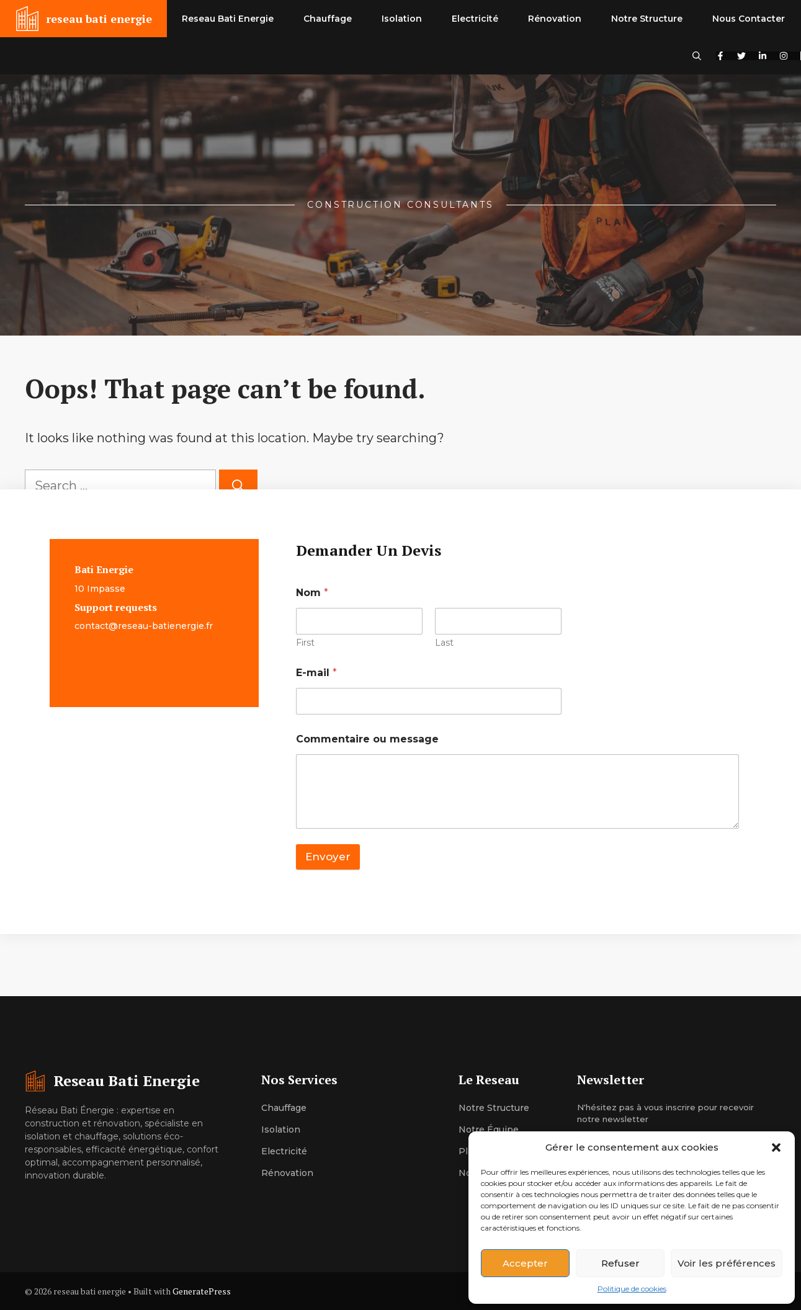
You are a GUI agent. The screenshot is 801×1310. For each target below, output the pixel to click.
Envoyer (328, 856)
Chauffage (327, 18)
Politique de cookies (631, 1288)
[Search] (238, 486)
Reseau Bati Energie (228, 18)
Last (444, 643)
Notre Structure (646, 18)
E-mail (316, 673)
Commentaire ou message (367, 739)
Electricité (475, 18)
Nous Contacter (748, 18)
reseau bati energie (99, 18)
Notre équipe (489, 1129)
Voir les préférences (727, 1263)
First (305, 643)
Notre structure (494, 1107)
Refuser (620, 1263)
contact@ (96, 625)
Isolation (402, 18)
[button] (776, 1147)
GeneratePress (201, 1291)
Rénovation (554, 18)
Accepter (525, 1263)
